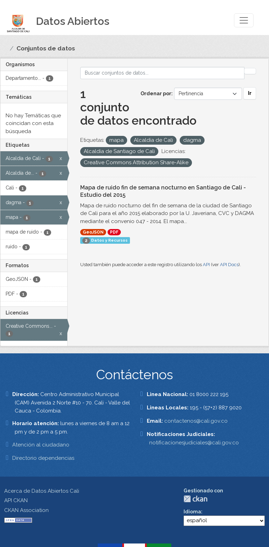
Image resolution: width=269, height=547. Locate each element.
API (206, 264)
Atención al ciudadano (40, 445)
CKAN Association (26, 510)
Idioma (192, 511)
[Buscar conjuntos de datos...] (162, 73)
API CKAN (16, 500)
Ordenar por (155, 93)
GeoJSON (93, 232)
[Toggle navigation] (244, 20)
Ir (249, 93)
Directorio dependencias (43, 458)
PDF (114, 232)
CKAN (195, 499)
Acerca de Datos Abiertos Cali (41, 491)
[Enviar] (250, 71)
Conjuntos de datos (45, 48)
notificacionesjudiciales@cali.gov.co (194, 442)
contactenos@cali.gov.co (196, 421)
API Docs (229, 264)
